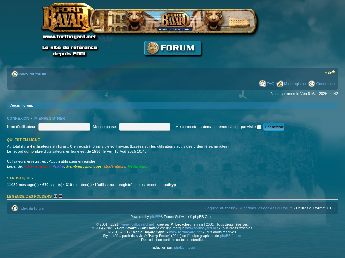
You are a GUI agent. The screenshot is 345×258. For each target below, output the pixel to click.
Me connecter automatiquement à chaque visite (218, 126)
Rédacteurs (137, 166)
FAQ (270, 84)
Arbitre (58, 166)
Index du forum (32, 74)
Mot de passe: (105, 126)
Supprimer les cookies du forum (266, 208)
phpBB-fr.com (231, 236)
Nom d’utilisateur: (22, 126)
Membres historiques (84, 166)
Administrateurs (37, 166)
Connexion (325, 84)
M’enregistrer (295, 84)
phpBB (155, 217)
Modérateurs (114, 166)
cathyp (169, 185)
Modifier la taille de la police (329, 73)
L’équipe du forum (220, 208)
